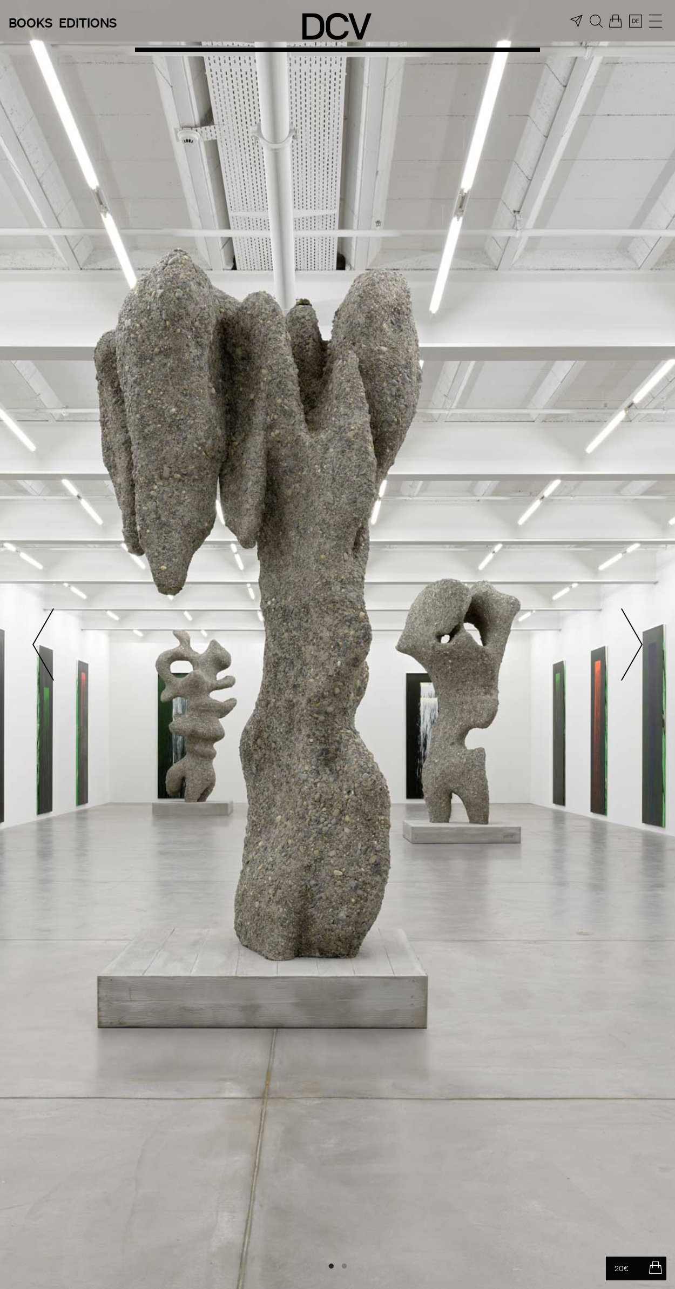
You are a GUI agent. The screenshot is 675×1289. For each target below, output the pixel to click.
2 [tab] (344, 1266)
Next (632, 644)
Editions (88, 22)
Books (30, 22)
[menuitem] (635, 21)
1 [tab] (331, 1266)
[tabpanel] (337, 644)
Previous (43, 644)
